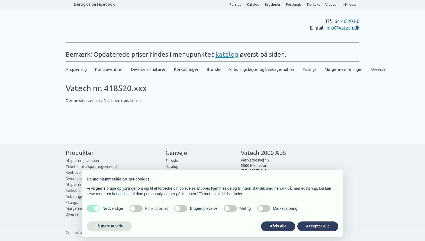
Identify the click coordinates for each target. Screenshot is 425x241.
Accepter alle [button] (318, 226)
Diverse (378, 69)
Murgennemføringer (344, 69)
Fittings (309, 69)
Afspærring (76, 69)
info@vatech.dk (342, 27)
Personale (294, 4)
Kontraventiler (109, 69)
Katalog (253, 4)
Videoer (331, 4)
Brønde (213, 69)
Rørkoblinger (186, 69)
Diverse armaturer (148, 69)
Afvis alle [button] (278, 226)
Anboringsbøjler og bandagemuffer (261, 69)
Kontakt (313, 4)
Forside (236, 4)
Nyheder (350, 4)
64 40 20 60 (346, 21)
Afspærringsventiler (82, 160)
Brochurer (273, 4)
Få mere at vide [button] (109, 226)
